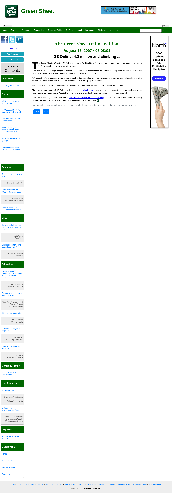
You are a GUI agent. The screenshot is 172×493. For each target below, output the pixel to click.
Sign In (165, 26)
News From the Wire (53, 484)
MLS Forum (88, 90)
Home (4, 30)
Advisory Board (155, 484)
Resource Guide (55, 30)
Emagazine (29, 484)
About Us (114, 30)
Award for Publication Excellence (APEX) (86, 98)
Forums (14, 30)
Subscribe (7, 26)
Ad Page (69, 30)
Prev (37, 112)
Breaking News (70, 484)
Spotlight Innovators (85, 30)
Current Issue (12, 49)
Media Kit (102, 30)
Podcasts (92, 484)
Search (165, 31)
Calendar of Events (106, 484)
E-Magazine (39, 30)
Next (46, 112)
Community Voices (123, 484)
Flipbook (39, 484)
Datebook (26, 30)
